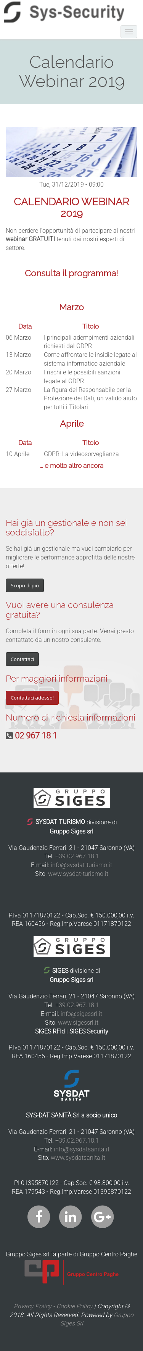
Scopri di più (25, 585)
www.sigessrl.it (78, 1022)
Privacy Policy (32, 1306)
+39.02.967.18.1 (77, 856)
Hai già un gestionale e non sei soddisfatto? (66, 527)
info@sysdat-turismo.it (81, 865)
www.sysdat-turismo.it (78, 873)
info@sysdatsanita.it (81, 1149)
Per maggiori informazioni (57, 678)
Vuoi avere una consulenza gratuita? (60, 609)
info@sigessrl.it (81, 1013)
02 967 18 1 (36, 735)
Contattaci (22, 659)
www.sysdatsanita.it (78, 1157)
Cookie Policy (74, 1306)
